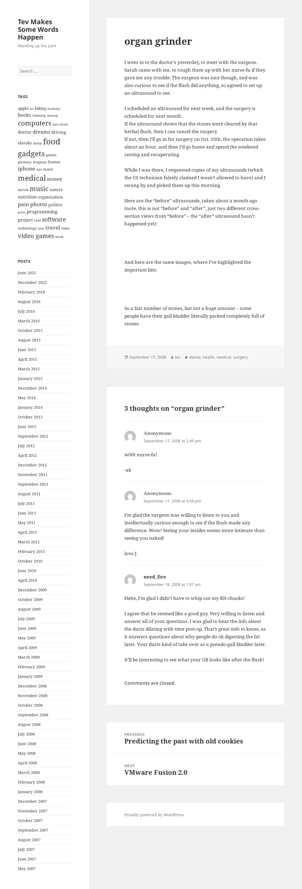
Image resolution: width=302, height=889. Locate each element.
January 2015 (30, 378)
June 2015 (27, 349)
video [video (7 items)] (65, 228)
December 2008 (32, 686)
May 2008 (27, 753)
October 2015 (30, 330)
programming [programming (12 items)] (42, 211)
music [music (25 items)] (39, 188)
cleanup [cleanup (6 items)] (52, 116)
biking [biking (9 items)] (40, 108)
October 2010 (30, 561)
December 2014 (32, 388)
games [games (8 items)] (51, 154)
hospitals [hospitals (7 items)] (40, 162)
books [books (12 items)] (24, 115)
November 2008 (32, 695)
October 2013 (30, 417)
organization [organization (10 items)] (50, 197)
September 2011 (33, 484)
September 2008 (33, 714)
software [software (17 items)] (54, 219)
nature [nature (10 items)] (56, 189)
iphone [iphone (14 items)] (26, 168)
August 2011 (29, 493)
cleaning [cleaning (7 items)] (39, 115)
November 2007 (32, 810)
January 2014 (30, 407)
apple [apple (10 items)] (23, 108)
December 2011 (32, 465)
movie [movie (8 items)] (23, 189)
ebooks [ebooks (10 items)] (25, 143)
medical (224, 357)
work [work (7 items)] (59, 236)
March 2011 (29, 541)
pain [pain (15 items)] (23, 204)
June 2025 (27, 272)
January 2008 (30, 791)
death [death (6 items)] (64, 124)
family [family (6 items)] (37, 143)
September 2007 (33, 830)
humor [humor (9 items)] (54, 161)
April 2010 (27, 580)
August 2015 (29, 340)
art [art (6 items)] (32, 109)
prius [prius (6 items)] (22, 212)
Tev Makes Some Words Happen (38, 29)
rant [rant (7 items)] (37, 220)
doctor (194, 357)
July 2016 (26, 311)
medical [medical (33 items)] (32, 178)
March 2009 (29, 657)
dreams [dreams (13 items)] (41, 131)
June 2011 (27, 513)
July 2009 (26, 618)
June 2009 (27, 628)
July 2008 (26, 734)
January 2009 (30, 676)
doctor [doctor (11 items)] (25, 132)
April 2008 (27, 762)
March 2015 (29, 368)
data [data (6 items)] (55, 124)
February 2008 (31, 782)
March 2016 (29, 320)
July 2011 (26, 503)
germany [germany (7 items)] (25, 162)
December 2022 (32, 282)
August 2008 (29, 724)
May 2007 (27, 868)
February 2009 (31, 666)
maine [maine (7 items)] (48, 169)
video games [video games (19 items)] (36, 236)
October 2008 (30, 705)
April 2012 (27, 455)
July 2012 (26, 445)
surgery (240, 357)
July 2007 (26, 849)
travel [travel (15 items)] (52, 227)
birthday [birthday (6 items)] (53, 109)
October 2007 (30, 820)
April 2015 (27, 359)
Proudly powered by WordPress (154, 814)
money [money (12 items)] (54, 179)
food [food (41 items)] (51, 141)
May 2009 (27, 638)
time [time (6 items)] (41, 228)
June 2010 (27, 570)
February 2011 (31, 551)
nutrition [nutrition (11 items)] (27, 197)
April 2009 (27, 647)
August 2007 (29, 839)
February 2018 (31, 292)
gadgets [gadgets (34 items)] (31, 153)
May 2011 (27, 522)
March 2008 (29, 772)
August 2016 (29, 301)
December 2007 (32, 801)
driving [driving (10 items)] (58, 132)
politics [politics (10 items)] (55, 204)
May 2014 (27, 397)
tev (177, 357)
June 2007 (27, 859)
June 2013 (27, 426)
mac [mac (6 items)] (39, 169)
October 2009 (30, 599)
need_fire (155, 577)
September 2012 (33, 436)
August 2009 (29, 609)
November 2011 (32, 474)
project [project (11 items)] (25, 220)
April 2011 (27, 532)
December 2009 (32, 589)
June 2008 (27, 743)
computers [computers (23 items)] (34, 123)
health (208, 357)
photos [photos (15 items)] (38, 204)
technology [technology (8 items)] (27, 228)
